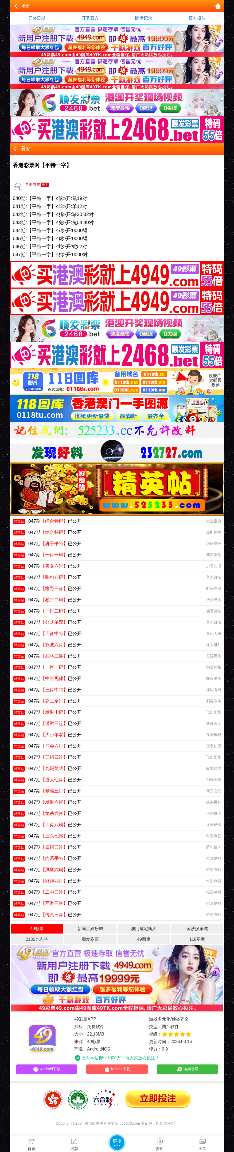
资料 (159, 1143)
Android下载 (47, 1070)
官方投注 (197, 18)
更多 (117, 1142)
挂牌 (74, 1143)
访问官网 (187, 1070)
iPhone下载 (117, 1070)
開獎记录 (143, 18)
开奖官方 (90, 18)
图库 (202, 1143)
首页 (31, 1143)
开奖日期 (36, 18)
